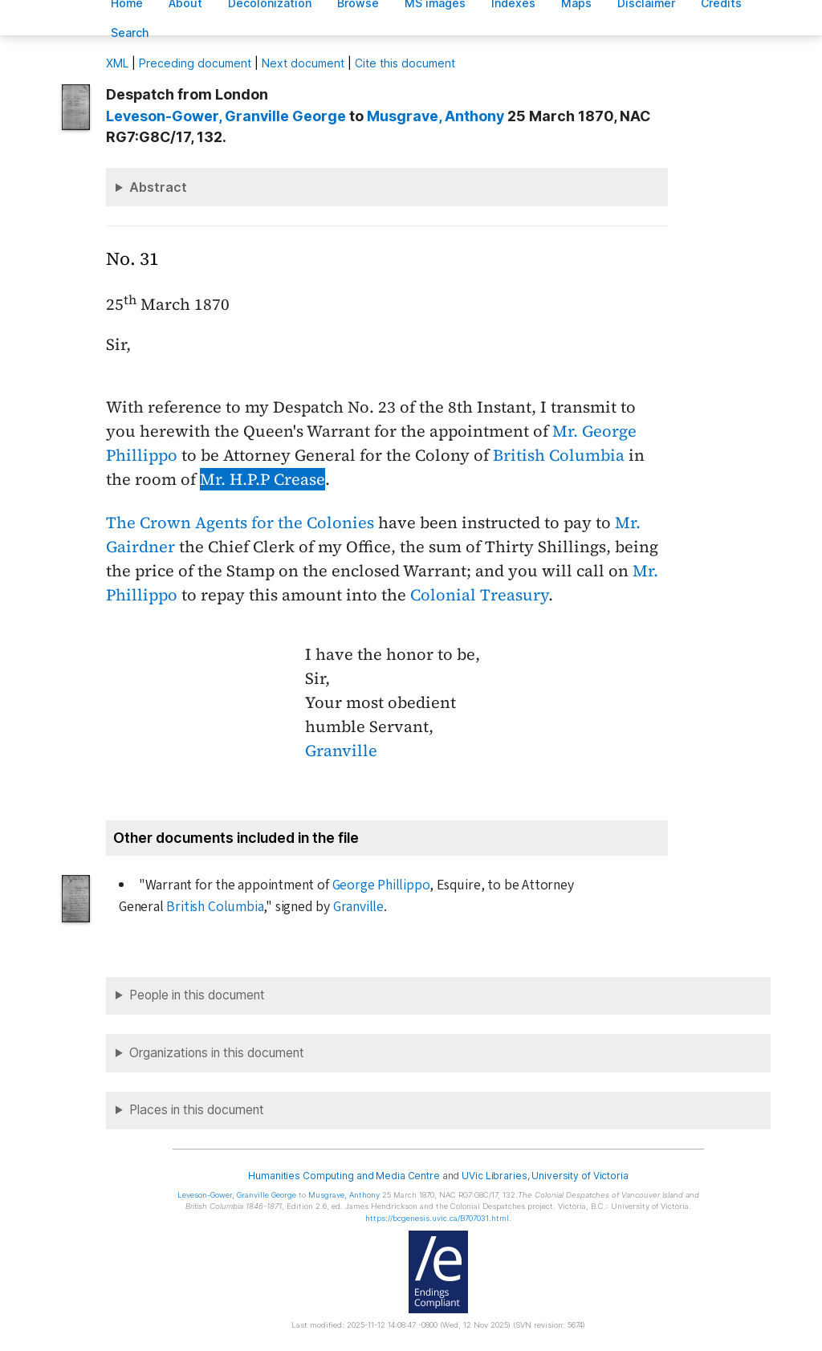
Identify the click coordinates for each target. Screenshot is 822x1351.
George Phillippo (381, 885)
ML (117, 63)
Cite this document (405, 63)
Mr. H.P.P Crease (262, 479)
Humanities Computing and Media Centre (344, 1176)
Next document (303, 63)
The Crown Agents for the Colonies (240, 522)
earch (130, 32)
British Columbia (559, 455)
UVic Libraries (494, 1176)
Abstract (158, 187)
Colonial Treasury (479, 595)
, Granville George (226, 116)
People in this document (197, 995)
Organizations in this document (216, 1052)
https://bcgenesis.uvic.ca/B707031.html (437, 1218)
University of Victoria (579, 1176)
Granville (341, 750)
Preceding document (195, 63)
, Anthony (435, 116)
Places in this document (196, 1109)
